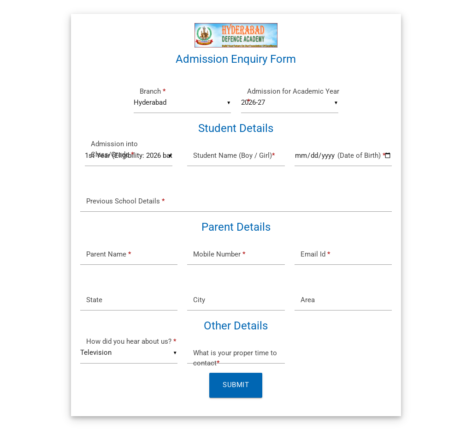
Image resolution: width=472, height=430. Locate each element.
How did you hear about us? (131, 341)
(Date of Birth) (343, 156)
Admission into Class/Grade (114, 149)
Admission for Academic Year (293, 96)
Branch (152, 91)
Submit (236, 385)
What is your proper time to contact (235, 358)
